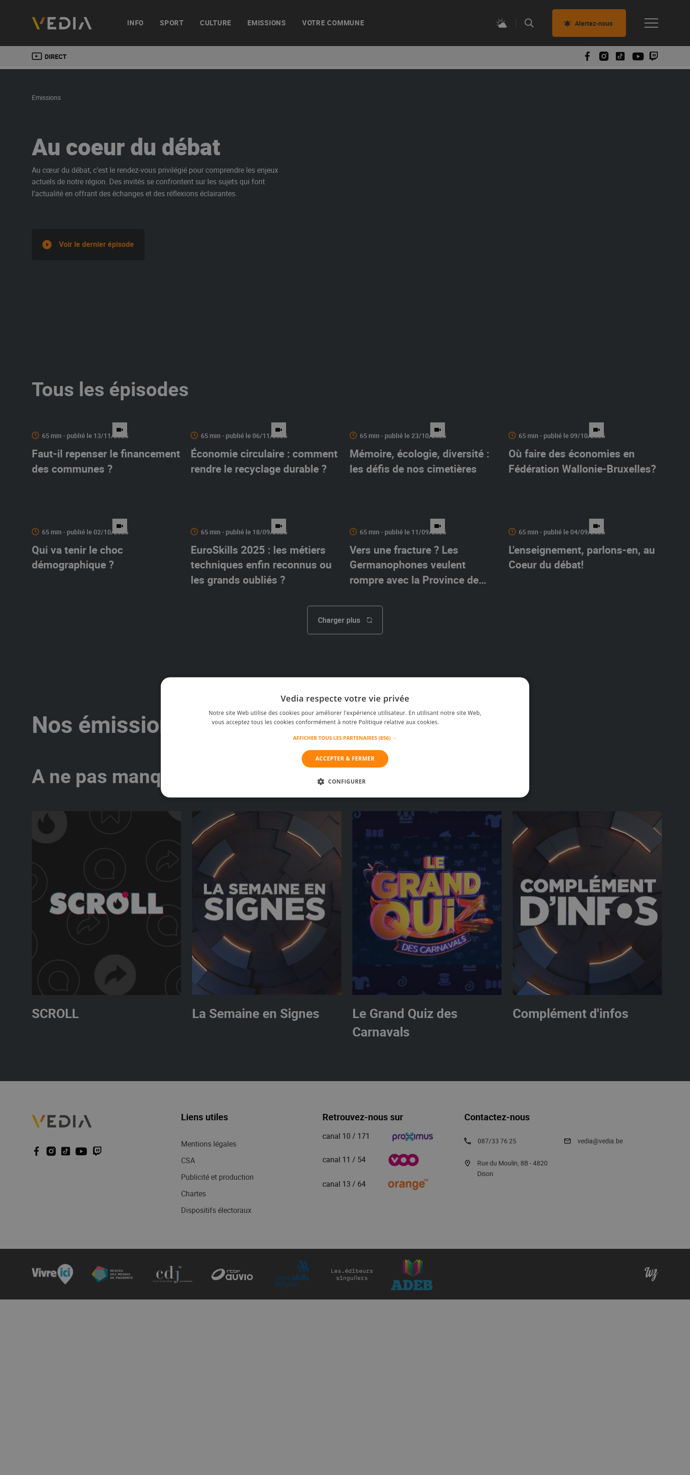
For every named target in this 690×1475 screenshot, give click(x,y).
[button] (345, 738)
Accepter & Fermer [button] (345, 758)
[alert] (345, 737)
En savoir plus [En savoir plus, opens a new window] (459, 722)
